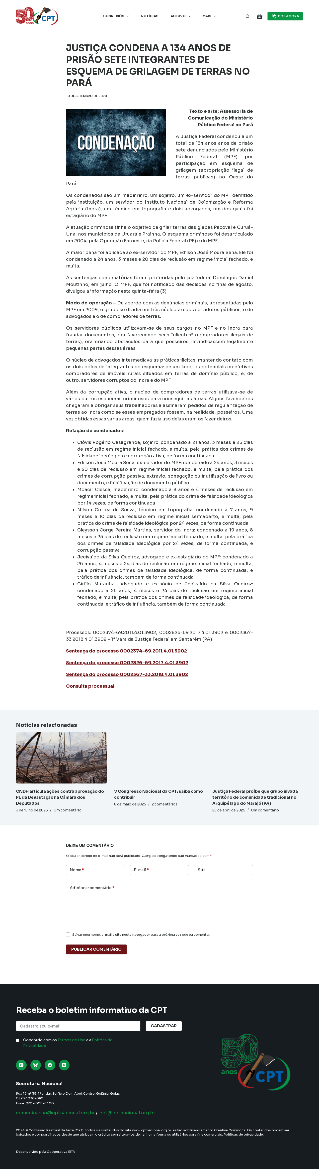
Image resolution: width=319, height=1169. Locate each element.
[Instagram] (21, 1065)
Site (202, 869)
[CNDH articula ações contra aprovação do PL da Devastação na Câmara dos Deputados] (61, 757)
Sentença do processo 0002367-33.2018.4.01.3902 (127, 674)
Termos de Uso (71, 1040)
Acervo (181, 16)
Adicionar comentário (92, 888)
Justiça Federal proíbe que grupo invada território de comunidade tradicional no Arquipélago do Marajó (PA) (255, 797)
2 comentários (164, 804)
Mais (210, 16)
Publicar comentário (96, 949)
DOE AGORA (285, 16)
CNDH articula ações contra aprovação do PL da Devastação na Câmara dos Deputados (60, 797)
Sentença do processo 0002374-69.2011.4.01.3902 (126, 651)
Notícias (150, 16)
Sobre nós (117, 16)
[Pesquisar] (247, 16)
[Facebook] (50, 1065)
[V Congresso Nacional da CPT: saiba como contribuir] (159, 757)
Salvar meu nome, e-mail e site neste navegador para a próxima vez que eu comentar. (141, 934)
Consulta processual (90, 686)
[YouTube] (64, 1065)
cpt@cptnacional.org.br (127, 1113)
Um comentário (67, 810)
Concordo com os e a (67, 1043)
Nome (77, 870)
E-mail (141, 870)
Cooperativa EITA (61, 1152)
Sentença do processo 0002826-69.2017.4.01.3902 (127, 662)
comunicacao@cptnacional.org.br (55, 1113)
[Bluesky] (35, 1065)
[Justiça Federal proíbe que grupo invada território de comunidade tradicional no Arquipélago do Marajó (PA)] (257, 757)
